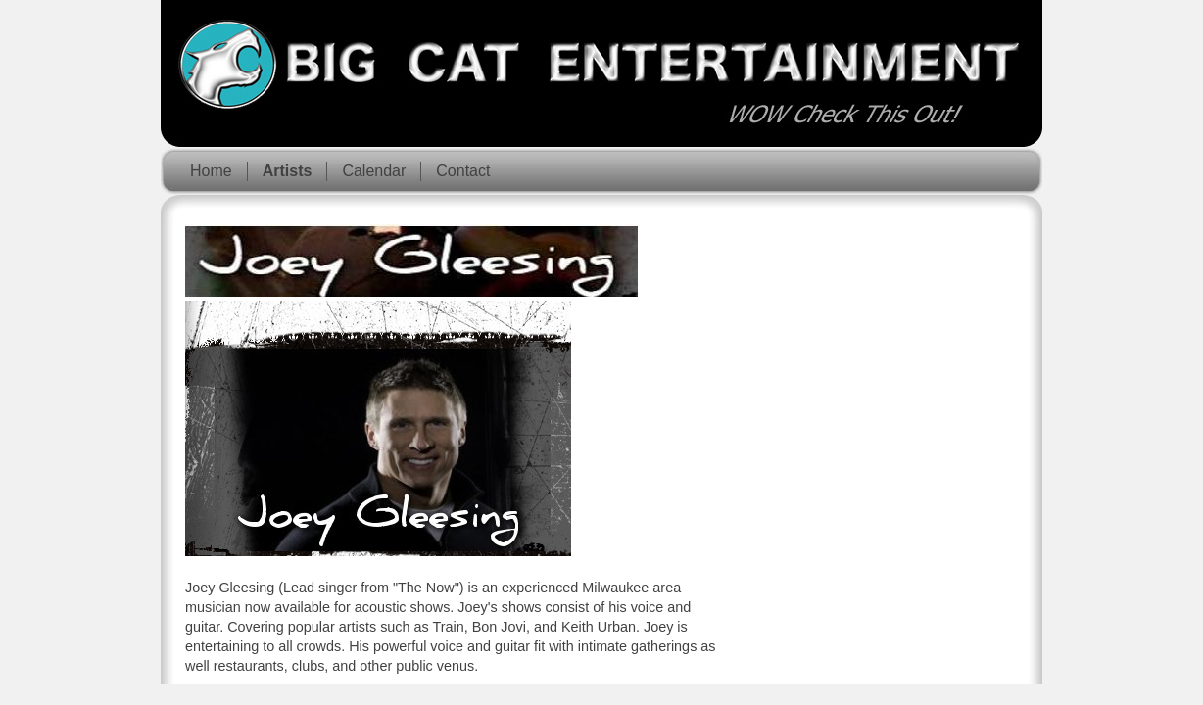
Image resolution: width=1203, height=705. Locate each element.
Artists (288, 171)
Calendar (374, 171)
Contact (463, 171)
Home (211, 171)
